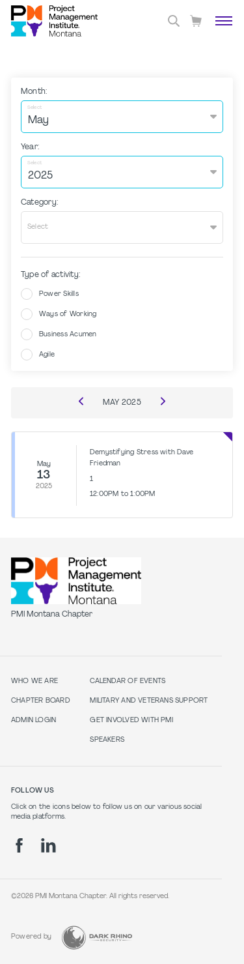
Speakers (107, 740)
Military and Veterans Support (149, 701)
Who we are (34, 681)
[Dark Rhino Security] (97, 937)
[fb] (19, 845)
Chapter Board (40, 701)
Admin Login (33, 720)
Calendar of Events (127, 681)
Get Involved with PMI (131, 720)
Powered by (31, 937)
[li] (48, 845)
